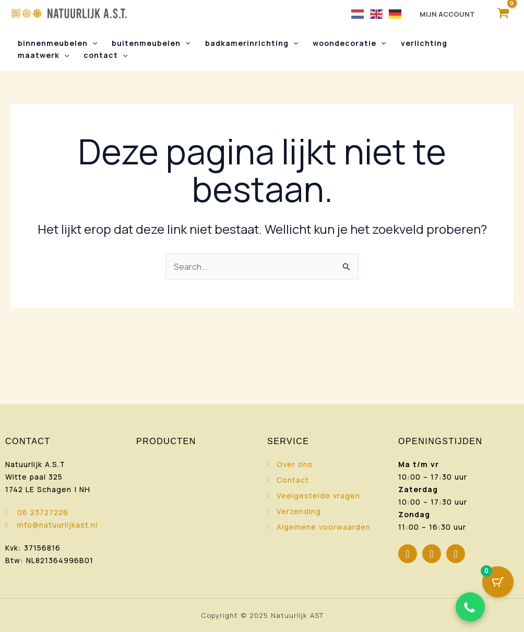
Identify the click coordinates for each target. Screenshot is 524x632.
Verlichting (424, 43)
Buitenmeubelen (151, 43)
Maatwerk (43, 55)
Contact (105, 55)
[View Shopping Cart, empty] (503, 13)
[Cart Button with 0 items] (498, 582)
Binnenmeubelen (57, 43)
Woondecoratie (349, 43)
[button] (92, 43)
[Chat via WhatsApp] (470, 607)
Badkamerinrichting (251, 43)
